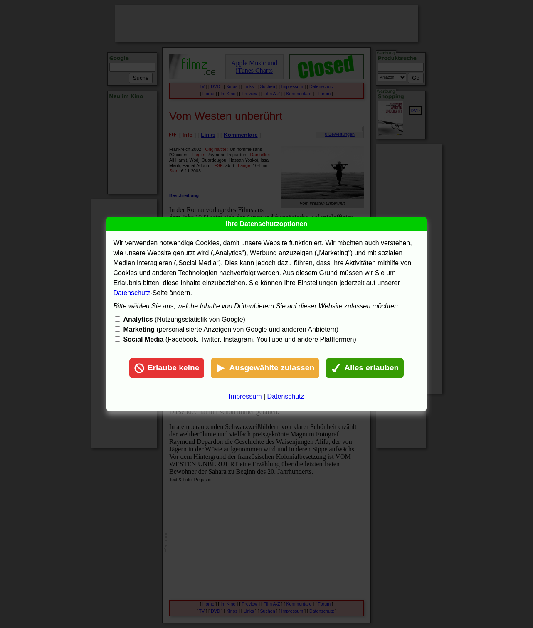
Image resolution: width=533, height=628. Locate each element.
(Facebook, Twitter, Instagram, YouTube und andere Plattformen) (239, 339)
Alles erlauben (365, 368)
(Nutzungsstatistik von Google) (184, 319)
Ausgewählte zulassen (265, 368)
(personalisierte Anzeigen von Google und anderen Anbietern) (230, 329)
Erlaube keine (167, 368)
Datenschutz (131, 292)
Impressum (245, 396)
